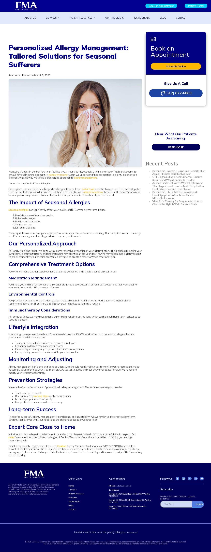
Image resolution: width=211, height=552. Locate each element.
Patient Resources (82, 17)
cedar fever (88, 188)
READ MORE (176, 147)
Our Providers (114, 17)
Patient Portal (196, 5)
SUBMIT (199, 504)
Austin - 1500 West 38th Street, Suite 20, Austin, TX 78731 (130, 501)
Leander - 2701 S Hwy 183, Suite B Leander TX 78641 (128, 507)
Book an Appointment (161, 5)
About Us (30, 17)
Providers (72, 497)
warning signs (41, 395)
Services (53, 17)
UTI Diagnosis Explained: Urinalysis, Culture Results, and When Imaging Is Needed (177, 178)
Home (71, 486)
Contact (181, 17)
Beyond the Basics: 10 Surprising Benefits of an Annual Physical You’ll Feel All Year (178, 172)
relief (12, 437)
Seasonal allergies (19, 209)
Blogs (70, 505)
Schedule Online (176, 66)
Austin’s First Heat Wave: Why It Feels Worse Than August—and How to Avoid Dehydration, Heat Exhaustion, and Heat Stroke (178, 185)
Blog (163, 17)
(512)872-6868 (123, 486)
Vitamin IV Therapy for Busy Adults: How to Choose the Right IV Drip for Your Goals (177, 203)
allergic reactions (93, 191)
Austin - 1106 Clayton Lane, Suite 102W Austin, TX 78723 (129, 495)
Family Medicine (58, 174)
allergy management (85, 177)
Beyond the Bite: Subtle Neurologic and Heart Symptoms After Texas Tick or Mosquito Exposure (174, 195)
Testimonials (142, 17)
